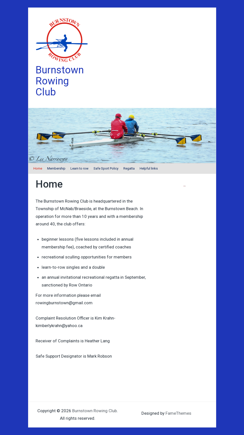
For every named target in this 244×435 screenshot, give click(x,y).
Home (37, 168)
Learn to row (79, 168)
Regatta (129, 168)
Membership (56, 168)
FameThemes (178, 413)
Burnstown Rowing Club (60, 81)
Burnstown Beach (121, 208)
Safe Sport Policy (106, 168)
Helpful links (149, 168)
